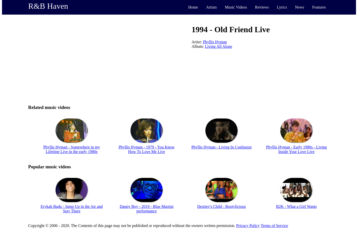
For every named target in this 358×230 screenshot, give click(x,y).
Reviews (262, 7)
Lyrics (282, 7)
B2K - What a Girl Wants (296, 206)
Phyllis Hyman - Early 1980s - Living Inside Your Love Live (296, 149)
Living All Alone (218, 46)
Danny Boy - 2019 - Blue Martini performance (146, 208)
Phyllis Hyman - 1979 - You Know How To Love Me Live (147, 149)
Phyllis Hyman (215, 42)
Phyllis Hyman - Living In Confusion (221, 147)
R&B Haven (48, 6)
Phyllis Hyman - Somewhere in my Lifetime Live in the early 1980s (71, 149)
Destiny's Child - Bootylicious (221, 206)
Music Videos (236, 7)
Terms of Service (274, 225)
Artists (211, 7)
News (299, 7)
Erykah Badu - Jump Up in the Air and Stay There (71, 208)
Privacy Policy (248, 225)
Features (319, 7)
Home (193, 7)
